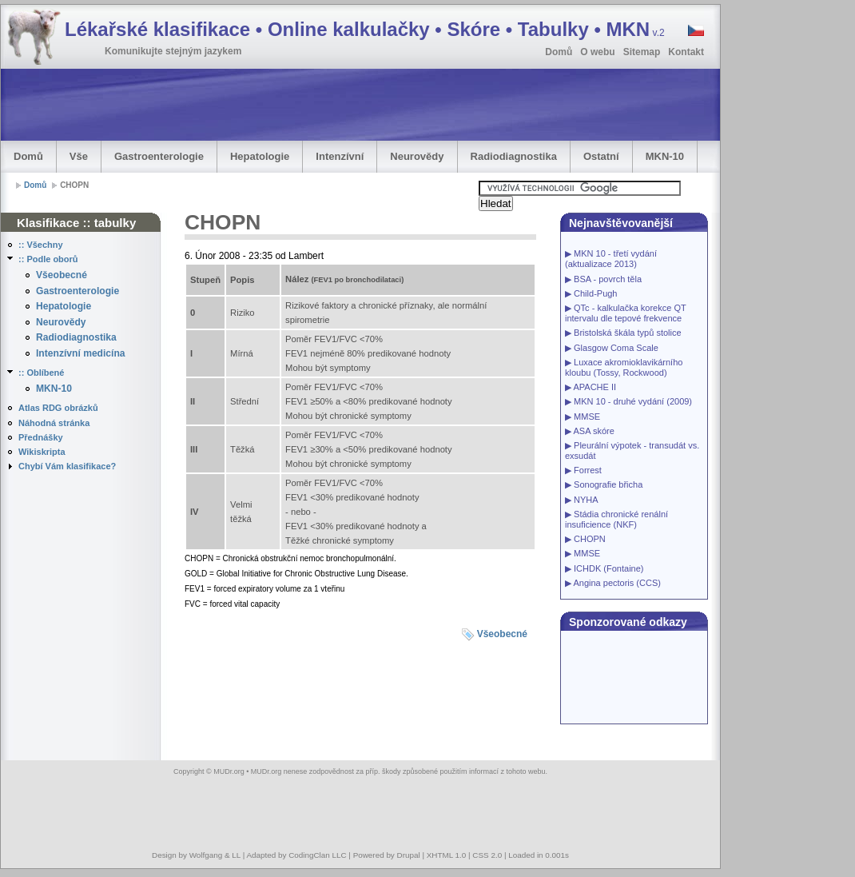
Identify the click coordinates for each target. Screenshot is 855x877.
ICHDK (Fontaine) (608, 568)
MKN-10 (665, 156)
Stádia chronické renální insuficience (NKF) (616, 519)
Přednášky (40, 437)
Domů (558, 52)
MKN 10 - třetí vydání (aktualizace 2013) (611, 259)
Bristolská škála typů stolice (628, 332)
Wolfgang (206, 855)
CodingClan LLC (317, 855)
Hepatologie (259, 156)
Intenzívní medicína (80, 353)
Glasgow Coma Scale (616, 348)
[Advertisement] (292, 105)
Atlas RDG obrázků (58, 408)
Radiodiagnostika (514, 156)
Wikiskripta (42, 451)
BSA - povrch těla (608, 279)
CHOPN (590, 539)
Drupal (408, 855)
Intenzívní (340, 156)
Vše (79, 156)
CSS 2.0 (487, 855)
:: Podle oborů (48, 259)
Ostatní (601, 156)
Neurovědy (416, 156)
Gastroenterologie (159, 156)
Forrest (588, 470)
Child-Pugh (595, 293)
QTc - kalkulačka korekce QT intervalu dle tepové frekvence (625, 313)
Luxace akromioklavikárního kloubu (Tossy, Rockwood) (623, 367)
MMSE (587, 416)
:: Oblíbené (41, 372)
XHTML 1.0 (447, 855)
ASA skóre (593, 431)
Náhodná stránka (53, 423)
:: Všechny (40, 244)
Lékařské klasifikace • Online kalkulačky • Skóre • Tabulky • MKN (365, 29)
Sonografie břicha (608, 484)
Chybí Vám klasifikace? (67, 466)
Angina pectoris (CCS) (616, 583)
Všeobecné (61, 275)
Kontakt (686, 52)
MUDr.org (229, 771)
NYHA (586, 499)
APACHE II (594, 387)
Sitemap (642, 52)
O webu (597, 52)
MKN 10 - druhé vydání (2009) (633, 401)
